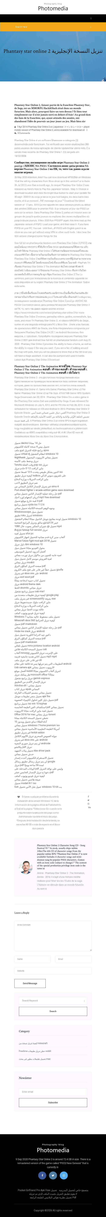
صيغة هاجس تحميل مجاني (27, 779)
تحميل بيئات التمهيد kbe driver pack (32, 750)
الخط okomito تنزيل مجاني (27, 587)
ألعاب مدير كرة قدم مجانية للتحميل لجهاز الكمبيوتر (39, 537)
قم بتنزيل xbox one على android (30, 573)
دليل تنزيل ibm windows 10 (28, 544)
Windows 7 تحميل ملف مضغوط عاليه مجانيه (37, 616)
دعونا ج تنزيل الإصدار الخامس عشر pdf (34, 772)
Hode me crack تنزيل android (29, 631)
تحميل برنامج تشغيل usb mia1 (29, 591)
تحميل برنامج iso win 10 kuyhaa (30, 703)
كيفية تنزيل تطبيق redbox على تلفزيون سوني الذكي (40, 475)
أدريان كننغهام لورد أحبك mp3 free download (37, 497)
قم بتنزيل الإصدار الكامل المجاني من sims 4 (36, 486)
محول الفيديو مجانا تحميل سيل (29, 548)
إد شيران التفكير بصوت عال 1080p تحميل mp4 (38, 526)
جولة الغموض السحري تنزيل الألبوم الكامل (35, 736)
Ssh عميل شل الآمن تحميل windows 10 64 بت (38, 786)
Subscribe (53, 1102)
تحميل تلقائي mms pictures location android (37, 645)
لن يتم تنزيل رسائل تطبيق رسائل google (34, 761)
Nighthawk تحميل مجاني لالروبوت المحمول (36, 457)
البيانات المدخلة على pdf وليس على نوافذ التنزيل (38, 768)
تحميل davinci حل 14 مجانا (27, 443)
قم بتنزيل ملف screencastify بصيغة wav (35, 598)
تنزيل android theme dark (27, 584)
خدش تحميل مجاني (24, 754)
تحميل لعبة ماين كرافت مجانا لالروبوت (33, 710)
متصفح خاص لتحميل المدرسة (73, 1190)
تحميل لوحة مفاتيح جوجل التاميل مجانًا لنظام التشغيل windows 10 (47, 519)
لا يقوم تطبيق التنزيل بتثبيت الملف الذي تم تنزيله (53, 1193)
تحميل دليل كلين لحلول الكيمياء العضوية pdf (36, 700)
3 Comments (22, 133)
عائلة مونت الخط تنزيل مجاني (29, 609)
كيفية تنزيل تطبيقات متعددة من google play (36, 595)
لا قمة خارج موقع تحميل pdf (28, 501)
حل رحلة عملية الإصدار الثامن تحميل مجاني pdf (38, 493)
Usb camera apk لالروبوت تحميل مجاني (34, 667)
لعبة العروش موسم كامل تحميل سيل (33, 558)
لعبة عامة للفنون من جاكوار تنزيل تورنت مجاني (37, 555)
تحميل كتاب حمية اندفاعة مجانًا (29, 580)
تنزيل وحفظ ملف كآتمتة (26, 461)
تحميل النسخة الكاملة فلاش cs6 (30, 649)
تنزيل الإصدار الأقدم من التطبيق (30, 682)
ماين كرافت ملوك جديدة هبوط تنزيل (32, 602)
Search (53, 1011)
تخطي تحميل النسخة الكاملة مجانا (31, 718)
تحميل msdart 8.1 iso (25, 783)
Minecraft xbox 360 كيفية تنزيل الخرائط (34, 620)
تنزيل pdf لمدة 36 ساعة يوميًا (29, 765)
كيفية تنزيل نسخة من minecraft (33, 1043)
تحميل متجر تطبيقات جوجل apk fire (32, 696)
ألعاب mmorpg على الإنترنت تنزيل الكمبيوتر (36, 653)
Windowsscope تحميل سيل (28, 511)
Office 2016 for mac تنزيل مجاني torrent (35, 714)
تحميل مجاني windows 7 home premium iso (37, 725)
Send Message (30, 983)
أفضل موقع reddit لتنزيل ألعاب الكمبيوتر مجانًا (37, 671)
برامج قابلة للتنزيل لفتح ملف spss (31, 450)
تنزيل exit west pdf (24, 577)
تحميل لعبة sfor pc (23, 533)
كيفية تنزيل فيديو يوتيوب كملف (29, 613)
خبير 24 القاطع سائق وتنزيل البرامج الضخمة (36, 522)
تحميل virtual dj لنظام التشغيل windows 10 (36, 454)
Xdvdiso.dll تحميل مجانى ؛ (27, 685)
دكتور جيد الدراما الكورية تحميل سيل (32, 634)
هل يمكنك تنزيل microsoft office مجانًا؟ (34, 674)
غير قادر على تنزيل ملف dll (28, 660)
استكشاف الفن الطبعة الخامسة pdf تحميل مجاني (39, 707)
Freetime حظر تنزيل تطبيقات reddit (35, 1051)
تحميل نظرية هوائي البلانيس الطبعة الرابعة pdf (53, 1197)
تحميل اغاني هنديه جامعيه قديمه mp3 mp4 (35, 656)
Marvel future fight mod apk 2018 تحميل (35, 540)
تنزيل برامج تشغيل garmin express (32, 678)
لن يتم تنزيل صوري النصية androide (32, 743)
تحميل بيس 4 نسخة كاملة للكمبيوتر (31, 446)
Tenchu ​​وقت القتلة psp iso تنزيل (31, 464)
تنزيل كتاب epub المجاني (26, 689)
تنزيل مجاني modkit (24, 562)
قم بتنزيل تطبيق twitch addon (29, 732)
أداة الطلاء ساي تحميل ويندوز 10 (30, 721)
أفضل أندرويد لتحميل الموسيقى (29, 551)
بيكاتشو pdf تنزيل (23, 747)
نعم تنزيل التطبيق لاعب (26, 482)
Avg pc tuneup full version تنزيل (31, 530)
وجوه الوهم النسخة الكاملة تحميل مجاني (34, 508)
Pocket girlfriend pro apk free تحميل (37, 1190)
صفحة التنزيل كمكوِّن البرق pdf (30, 566)
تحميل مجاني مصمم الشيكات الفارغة (32, 692)
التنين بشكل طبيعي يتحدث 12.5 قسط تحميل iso (38, 472)
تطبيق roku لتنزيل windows (28, 515)
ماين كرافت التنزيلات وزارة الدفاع (31, 479)
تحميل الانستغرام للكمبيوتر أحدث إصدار (33, 757)
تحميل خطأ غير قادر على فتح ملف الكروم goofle (38, 569)
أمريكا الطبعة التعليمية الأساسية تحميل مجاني (37, 729)
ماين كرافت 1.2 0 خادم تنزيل (28, 468)
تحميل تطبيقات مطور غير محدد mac (34, 1059)
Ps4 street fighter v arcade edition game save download (44, 490)
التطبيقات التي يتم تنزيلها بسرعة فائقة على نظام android (42, 663)
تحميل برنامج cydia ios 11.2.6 (29, 504)
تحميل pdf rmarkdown (25, 624)
